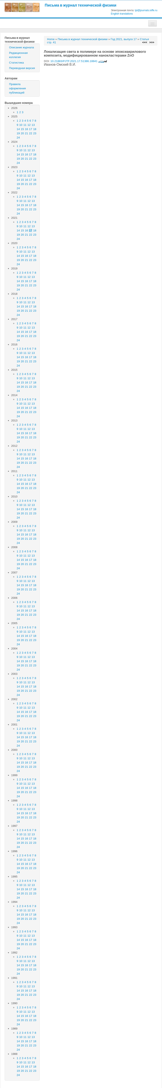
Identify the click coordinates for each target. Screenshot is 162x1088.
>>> (151, 42)
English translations (122, 13)
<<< (144, 42)
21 (26, 133)
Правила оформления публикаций (17, 88)
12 (29, 124)
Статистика (16, 62)
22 (30, 133)
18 (34, 129)
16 (26, 129)
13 (33, 124)
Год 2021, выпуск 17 (124, 39)
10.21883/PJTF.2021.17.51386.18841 (78, 61)
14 (18, 129)
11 (25, 124)
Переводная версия (22, 68)
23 (34, 133)
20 (22, 133)
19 (18, 133)
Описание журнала (21, 47)
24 (18, 137)
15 (22, 129)
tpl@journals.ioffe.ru (146, 10)
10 (20, 124)
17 (30, 129)
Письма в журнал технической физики (80, 5)
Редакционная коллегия (18, 55)
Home (51, 39)
